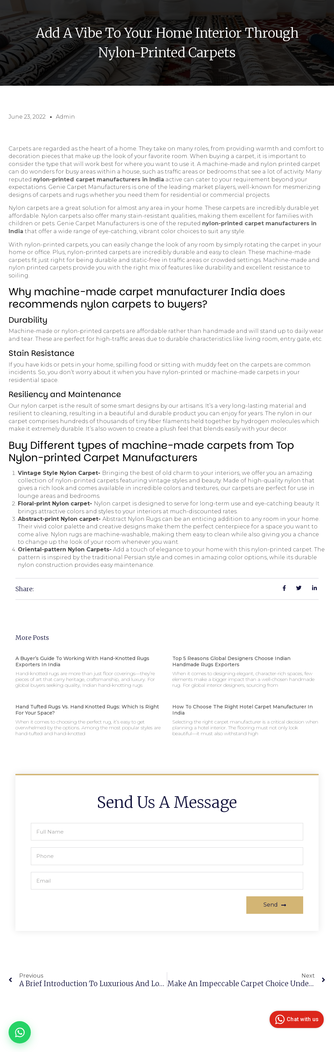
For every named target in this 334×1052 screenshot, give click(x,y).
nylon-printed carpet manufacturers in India (98, 179)
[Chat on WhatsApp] (20, 1032)
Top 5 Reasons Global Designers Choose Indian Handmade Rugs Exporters (231, 661)
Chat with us (296, 1019)
